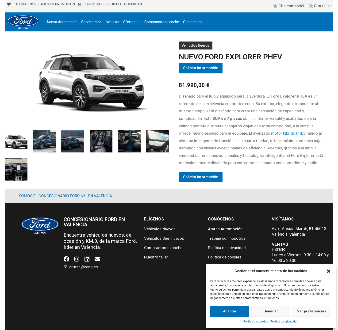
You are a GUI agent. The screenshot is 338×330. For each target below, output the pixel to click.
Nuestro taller (156, 257)
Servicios (91, 22)
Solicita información (200, 68)
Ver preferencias (311, 311)
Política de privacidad (284, 321)
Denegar (271, 311)
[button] (328, 271)
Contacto (193, 22)
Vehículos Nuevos (196, 45)
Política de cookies (255, 321)
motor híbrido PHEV (288, 133)
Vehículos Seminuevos (164, 238)
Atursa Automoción (61, 22)
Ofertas (132, 22)
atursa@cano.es (83, 267)
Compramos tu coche (161, 22)
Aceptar (229, 311)
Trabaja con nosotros (227, 238)
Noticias (112, 22)
